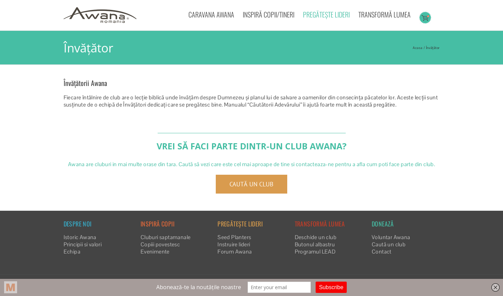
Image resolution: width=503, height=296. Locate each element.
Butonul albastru (315, 244)
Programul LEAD (315, 251)
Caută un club (389, 244)
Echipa (72, 251)
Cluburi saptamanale (166, 237)
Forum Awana (234, 251)
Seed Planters (234, 237)
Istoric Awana (80, 237)
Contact (382, 251)
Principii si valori (83, 244)
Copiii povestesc (160, 244)
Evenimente (155, 251)
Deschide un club (315, 237)
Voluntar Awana (391, 237)
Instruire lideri (233, 244)
